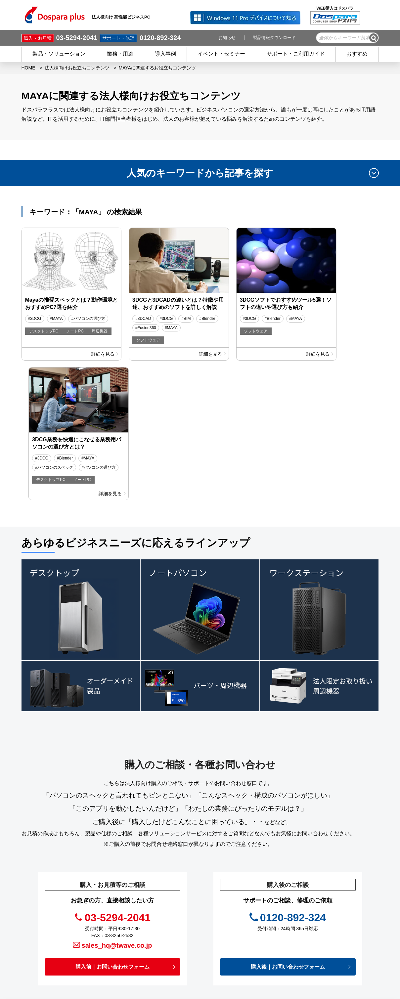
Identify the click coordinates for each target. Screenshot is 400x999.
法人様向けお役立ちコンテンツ (77, 67)
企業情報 (239, 954)
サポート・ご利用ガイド (296, 54)
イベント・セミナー (221, 54)
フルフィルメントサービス (334, 893)
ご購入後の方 (167, 924)
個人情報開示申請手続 (253, 944)
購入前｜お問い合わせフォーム (112, 826)
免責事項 (239, 934)
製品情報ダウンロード (274, 37)
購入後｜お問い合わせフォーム (288, 826)
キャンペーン (243, 885)
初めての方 (164, 934)
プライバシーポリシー (253, 924)
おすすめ (357, 54)
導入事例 (165, 54)
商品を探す (164, 895)
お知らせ (227, 37)
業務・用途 (120, 54)
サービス (162, 914)
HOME (28, 67)
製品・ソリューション (58, 54)
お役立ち (239, 914)
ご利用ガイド (167, 944)
